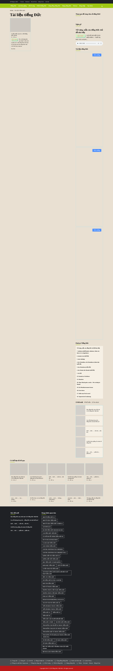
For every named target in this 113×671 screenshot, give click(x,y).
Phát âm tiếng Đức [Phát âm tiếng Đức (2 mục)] (48, 583)
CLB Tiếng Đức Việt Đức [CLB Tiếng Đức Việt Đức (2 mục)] (50, 533)
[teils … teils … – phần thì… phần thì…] (80, 452)
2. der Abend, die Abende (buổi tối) (86, 370)
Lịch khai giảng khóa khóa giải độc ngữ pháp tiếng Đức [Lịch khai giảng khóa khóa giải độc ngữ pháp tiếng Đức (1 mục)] (55, 572)
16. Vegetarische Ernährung (84, 396)
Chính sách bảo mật (76, 660)
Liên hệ (47, 1)
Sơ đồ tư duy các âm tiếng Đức (37, 498)
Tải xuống (97, 55)
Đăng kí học (41, 1)
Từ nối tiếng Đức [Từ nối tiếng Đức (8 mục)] (48, 640)
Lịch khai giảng (22, 6)
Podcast (75, 6)
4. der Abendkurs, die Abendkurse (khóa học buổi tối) (88, 363)
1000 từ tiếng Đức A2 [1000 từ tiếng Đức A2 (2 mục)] (49, 517)
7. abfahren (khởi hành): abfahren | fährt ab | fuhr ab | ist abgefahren (88, 352)
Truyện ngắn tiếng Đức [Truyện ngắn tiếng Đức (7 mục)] (63, 622)
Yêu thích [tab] (96, 402)
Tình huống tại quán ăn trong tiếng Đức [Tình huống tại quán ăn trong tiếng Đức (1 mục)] (55, 628)
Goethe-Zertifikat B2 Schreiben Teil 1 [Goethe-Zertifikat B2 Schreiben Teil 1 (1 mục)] (54, 552)
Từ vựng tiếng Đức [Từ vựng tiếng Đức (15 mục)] (61, 640)
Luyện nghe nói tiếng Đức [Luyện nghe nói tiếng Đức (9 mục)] (51, 568)
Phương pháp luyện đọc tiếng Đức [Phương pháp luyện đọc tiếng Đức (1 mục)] (53, 593)
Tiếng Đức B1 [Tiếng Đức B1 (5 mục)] (46, 615)
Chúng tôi (22, 660)
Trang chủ (14, 660)
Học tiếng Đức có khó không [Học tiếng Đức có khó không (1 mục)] (52, 562)
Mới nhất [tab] (80, 402)
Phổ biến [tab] (88, 402)
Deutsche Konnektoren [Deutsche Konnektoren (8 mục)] (50, 539)
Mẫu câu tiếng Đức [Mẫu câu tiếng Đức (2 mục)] (48, 577)
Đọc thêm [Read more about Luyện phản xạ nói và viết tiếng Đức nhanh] (13, 48)
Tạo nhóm (90, 6)
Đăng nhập (82, 6)
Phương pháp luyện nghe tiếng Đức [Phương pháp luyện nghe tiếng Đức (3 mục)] (54, 590)
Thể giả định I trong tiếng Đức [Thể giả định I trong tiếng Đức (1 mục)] (52, 609)
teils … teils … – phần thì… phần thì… (20, 530)
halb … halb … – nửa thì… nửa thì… (20, 523)
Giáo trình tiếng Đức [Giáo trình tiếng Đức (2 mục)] (49, 546)
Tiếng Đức (13, 6)
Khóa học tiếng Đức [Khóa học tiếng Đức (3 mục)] (49, 565)
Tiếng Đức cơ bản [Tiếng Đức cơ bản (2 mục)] (48, 622)
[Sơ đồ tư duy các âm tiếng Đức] (37, 490)
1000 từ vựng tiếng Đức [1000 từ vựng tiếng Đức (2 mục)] (50, 520)
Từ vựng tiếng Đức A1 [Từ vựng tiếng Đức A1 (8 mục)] (49, 643)
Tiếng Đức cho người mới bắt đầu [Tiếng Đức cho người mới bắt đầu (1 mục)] (53, 618)
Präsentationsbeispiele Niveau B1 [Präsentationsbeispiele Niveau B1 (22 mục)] (53, 599)
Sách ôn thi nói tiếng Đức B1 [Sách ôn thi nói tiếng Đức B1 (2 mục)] (51, 602)
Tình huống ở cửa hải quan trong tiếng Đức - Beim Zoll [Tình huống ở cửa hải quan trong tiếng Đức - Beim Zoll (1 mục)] (56, 636)
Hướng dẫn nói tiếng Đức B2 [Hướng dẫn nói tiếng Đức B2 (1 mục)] (51, 555)
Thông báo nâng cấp (36, 663)
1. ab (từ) (79, 373)
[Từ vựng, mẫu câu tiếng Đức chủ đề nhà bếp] (94, 490)
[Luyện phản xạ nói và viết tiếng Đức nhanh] (20, 25)
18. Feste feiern (81, 390)
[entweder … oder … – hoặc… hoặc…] (75, 490)
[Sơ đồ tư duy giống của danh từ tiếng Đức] (80, 442)
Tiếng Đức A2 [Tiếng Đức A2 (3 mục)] (56, 612)
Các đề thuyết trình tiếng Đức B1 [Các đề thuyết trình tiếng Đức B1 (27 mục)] (53, 536)
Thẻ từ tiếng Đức (41, 6)
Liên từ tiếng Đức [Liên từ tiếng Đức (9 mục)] (62, 565)
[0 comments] (31, 480)
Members (27, 1)
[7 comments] (31, 499)
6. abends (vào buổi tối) (83, 356)
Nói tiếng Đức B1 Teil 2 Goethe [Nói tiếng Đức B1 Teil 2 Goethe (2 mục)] (52, 580)
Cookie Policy (88, 660)
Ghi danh (85, 663)
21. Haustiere (80, 379)
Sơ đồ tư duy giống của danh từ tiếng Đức (21, 527)
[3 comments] (12, 480)
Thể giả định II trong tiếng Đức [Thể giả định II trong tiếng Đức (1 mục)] (52, 606)
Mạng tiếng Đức (66, 6)
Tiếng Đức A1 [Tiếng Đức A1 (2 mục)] (46, 612)
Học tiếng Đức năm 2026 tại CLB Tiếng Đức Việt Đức (24, 516)
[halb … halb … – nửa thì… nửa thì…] (80, 431)
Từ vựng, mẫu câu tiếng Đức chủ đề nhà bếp (88, 348)
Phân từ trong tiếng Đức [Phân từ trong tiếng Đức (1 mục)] (50, 586)
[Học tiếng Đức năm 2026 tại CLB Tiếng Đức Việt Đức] (80, 410)
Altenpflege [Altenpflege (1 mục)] (47, 526)
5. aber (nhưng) (81, 359)
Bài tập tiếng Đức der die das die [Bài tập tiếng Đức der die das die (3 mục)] (53, 530)
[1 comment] (12, 37)
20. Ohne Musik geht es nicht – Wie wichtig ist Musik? (88, 383)
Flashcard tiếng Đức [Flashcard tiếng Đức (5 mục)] (49, 543)
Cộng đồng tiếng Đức (54, 6)
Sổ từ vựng (32, 6)
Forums (22, 1)
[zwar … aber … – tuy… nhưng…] (19, 490)
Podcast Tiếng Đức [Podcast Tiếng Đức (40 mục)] (48, 596)
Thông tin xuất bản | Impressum (20, 663)
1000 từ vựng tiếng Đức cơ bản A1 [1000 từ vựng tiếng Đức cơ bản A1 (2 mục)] (53, 523)
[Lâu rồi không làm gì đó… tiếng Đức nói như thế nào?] (80, 420)
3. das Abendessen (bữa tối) (84, 367)
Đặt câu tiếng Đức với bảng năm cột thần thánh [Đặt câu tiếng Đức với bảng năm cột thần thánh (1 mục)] (56, 647)
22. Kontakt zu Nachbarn (83, 376)
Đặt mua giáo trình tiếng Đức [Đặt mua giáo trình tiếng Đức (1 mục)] (52, 651)
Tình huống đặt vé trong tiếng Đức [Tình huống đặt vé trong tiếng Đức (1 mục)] (54, 631)
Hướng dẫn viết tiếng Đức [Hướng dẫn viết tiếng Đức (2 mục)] (51, 559)
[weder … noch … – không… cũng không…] (56, 490)
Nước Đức (50, 660)
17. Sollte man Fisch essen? (83, 393)
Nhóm (80, 663)
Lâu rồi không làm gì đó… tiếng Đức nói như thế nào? (24, 520)
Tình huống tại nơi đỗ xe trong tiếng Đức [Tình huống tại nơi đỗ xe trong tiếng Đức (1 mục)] (56, 625)
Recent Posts (34, 1)
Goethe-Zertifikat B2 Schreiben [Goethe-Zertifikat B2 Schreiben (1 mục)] (53, 549)
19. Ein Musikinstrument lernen (85, 387)
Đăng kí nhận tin (40, 660)
